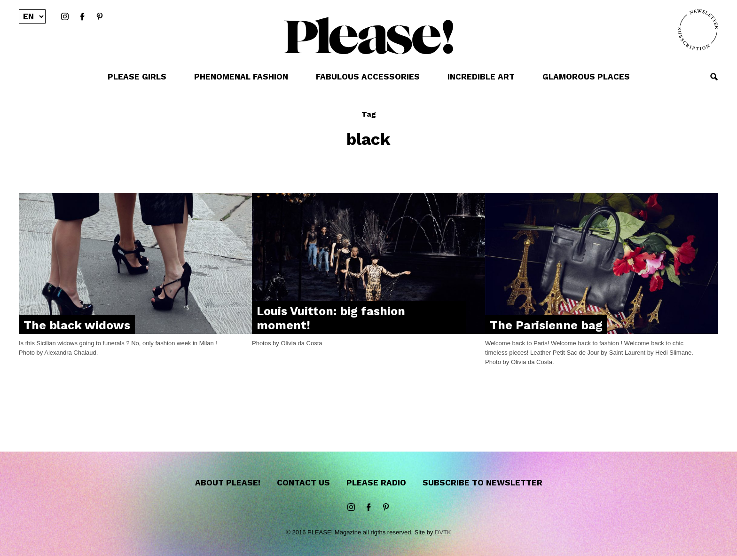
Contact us (303, 482)
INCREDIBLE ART (481, 76)
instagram (65, 17)
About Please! (227, 482)
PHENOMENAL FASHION (241, 76)
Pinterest (99, 17)
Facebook (82, 17)
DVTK (443, 532)
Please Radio (376, 482)
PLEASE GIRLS (137, 76)
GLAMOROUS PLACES (586, 76)
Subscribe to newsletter (482, 482)
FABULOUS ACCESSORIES (368, 76)
